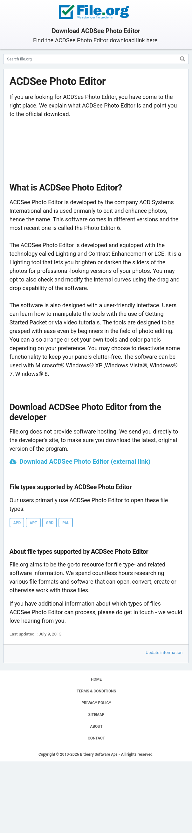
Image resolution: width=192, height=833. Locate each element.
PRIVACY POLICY (96, 703)
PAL (65, 523)
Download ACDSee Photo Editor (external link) (84, 461)
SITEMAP (96, 714)
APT (33, 523)
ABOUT (96, 726)
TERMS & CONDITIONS (96, 691)
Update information (164, 652)
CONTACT (96, 738)
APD (17, 523)
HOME (96, 679)
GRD (50, 523)
